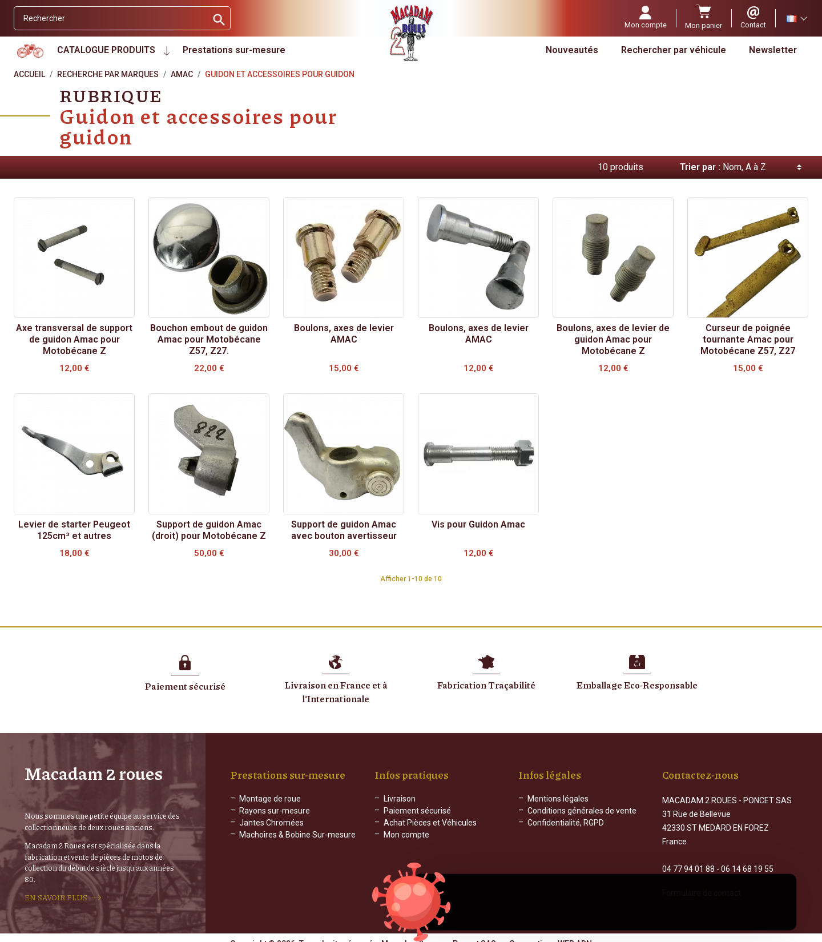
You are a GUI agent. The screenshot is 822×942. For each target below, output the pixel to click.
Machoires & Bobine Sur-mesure (297, 834)
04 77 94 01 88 (688, 858)
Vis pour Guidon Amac (478, 524)
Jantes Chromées (271, 822)
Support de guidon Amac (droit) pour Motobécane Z (209, 530)
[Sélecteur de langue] (796, 18)
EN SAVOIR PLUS (56, 892)
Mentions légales (558, 798)
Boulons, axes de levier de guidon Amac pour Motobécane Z (613, 339)
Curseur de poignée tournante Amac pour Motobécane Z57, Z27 (747, 339)
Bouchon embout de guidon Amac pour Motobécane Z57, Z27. (209, 339)
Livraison (400, 798)
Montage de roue (270, 798)
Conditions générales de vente (581, 810)
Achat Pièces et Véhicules (430, 822)
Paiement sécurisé (417, 810)
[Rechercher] (110, 18)
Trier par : (700, 167)
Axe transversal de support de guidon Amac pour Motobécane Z (74, 339)
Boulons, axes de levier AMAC (344, 334)
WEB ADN (575, 933)
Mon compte (406, 834)
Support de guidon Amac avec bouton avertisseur (344, 530)
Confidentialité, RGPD (565, 822)
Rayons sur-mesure (274, 810)
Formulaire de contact (701, 882)
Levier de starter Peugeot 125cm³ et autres (74, 530)
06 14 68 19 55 (747, 858)
